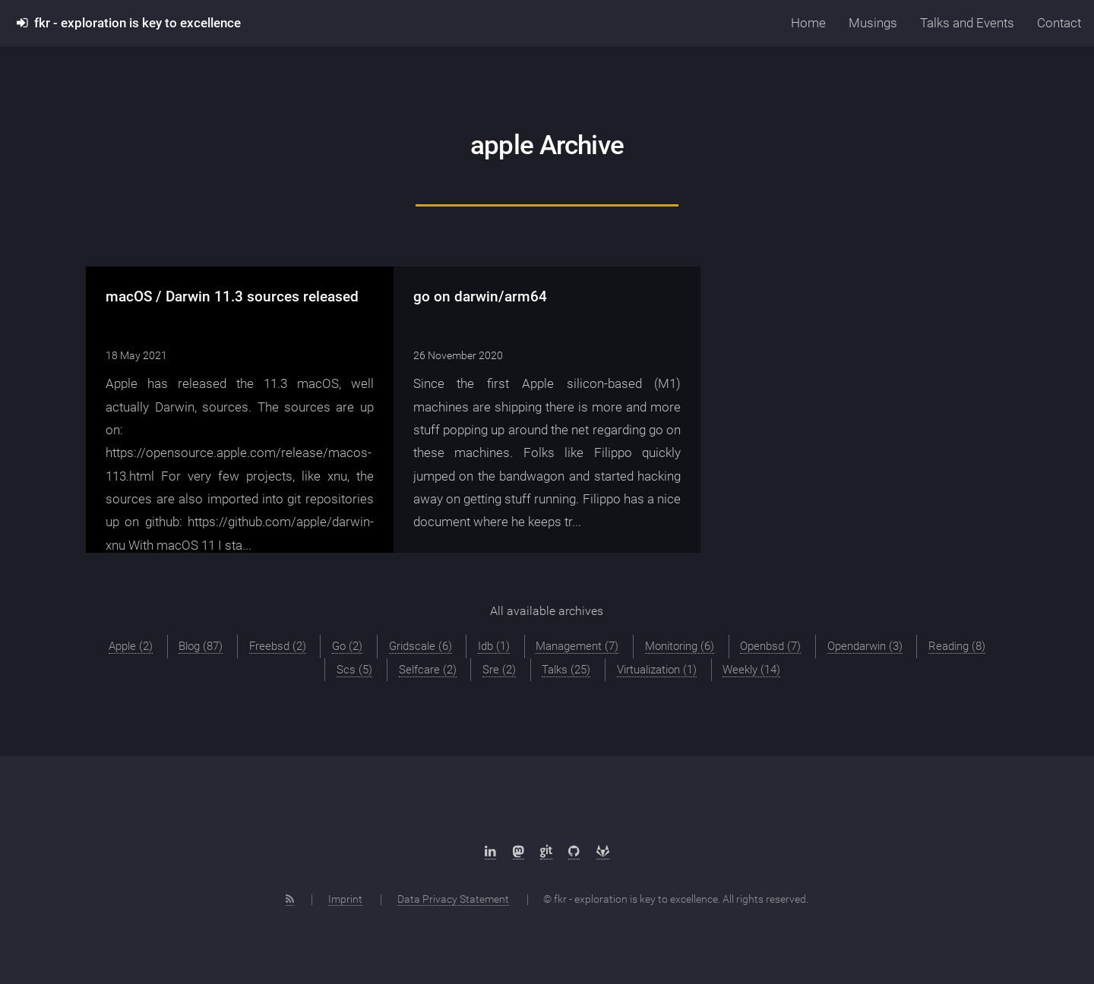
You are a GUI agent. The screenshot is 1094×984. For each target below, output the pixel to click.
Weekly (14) (751, 669)
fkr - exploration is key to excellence (129, 22)
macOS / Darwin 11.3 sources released (232, 296)
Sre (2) (499, 669)
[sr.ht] (546, 851)
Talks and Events (967, 22)
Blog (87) (201, 646)
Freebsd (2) (277, 646)
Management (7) (577, 646)
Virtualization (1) (657, 669)
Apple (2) (131, 646)
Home (808, 22)
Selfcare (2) (428, 669)
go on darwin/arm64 (480, 296)
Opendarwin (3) (865, 646)
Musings (873, 22)
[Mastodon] (518, 851)
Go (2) (347, 646)
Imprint (345, 899)
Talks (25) (566, 669)
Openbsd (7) (770, 646)
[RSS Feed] (290, 899)
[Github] (574, 851)
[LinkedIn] (490, 851)
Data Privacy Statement (453, 899)
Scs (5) (354, 669)
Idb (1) (494, 646)
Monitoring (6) (679, 646)
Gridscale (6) (420, 646)
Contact (1059, 22)
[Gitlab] (602, 851)
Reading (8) (956, 646)
